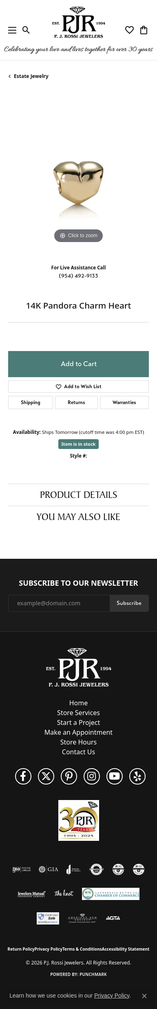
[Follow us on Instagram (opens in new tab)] (92, 776)
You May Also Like (78, 517)
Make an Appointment (78, 732)
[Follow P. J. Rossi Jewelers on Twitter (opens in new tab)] (46, 776)
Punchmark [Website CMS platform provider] (93, 974)
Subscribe (129, 603)
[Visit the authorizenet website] (96, 869)
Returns (76, 402)
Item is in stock (79, 444)
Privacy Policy (48, 949)
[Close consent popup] (144, 995)
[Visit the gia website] (48, 869)
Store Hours (78, 742)
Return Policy (21, 949)
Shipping (30, 402)
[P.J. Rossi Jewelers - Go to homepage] (78, 666)
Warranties (124, 402)
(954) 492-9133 (78, 275)
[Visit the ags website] (82, 918)
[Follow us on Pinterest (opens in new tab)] (69, 776)
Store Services (78, 712)
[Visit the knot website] (64, 894)
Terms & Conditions (82, 949)
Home (78, 702)
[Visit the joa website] (73, 869)
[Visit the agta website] (113, 918)
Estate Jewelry (31, 76)
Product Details (78, 495)
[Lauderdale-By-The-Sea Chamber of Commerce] (110, 894)
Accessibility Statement (126, 949)
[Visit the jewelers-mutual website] (32, 894)
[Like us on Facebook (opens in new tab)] (23, 776)
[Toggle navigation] (10, 30)
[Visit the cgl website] (139, 869)
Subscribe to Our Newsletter (78, 583)
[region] (78, 174)
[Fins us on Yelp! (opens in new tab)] (137, 776)
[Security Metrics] (48, 918)
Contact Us (78, 751)
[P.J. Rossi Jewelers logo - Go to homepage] (78, 30)
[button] (26, 30)
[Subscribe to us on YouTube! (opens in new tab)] (114, 776)
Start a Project (78, 722)
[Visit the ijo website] (21, 869)
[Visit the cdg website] (118, 869)
